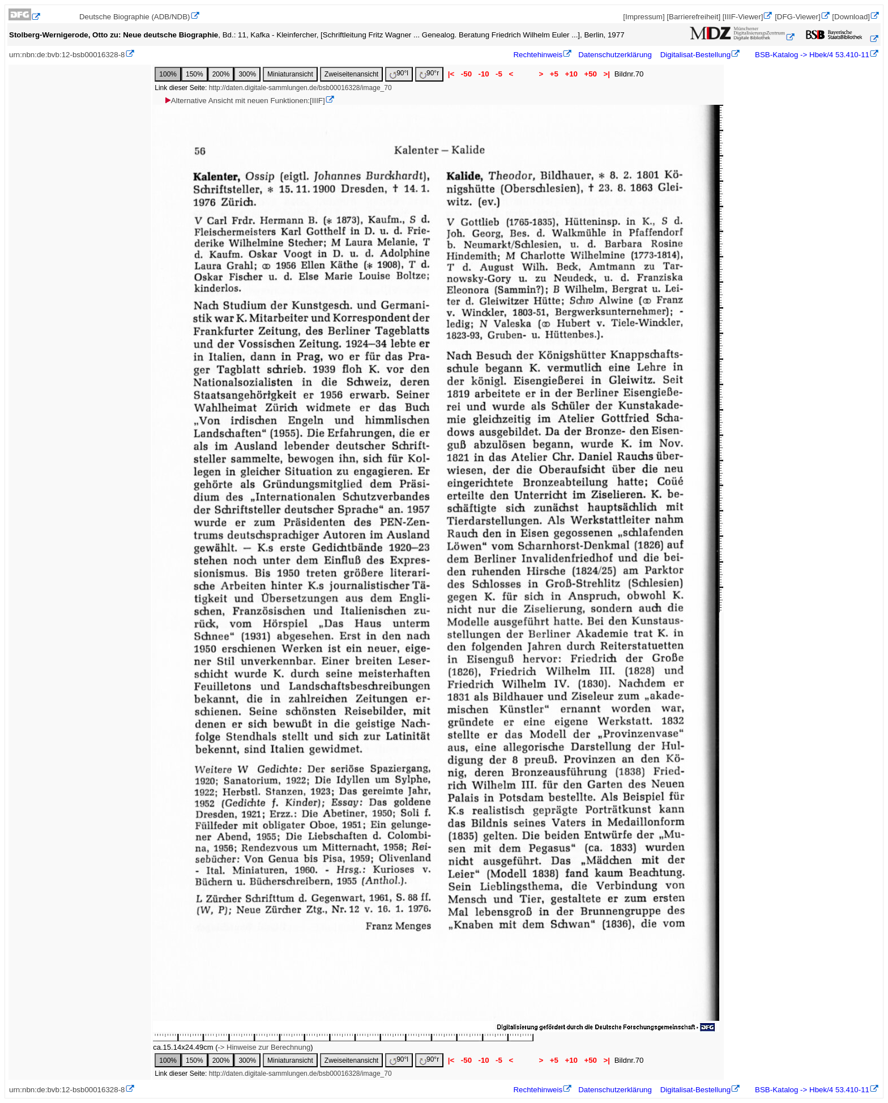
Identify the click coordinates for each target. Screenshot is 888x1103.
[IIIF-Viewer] (743, 16)
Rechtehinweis (537, 54)
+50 (590, 74)
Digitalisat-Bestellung (695, 54)
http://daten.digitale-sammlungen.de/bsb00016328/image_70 (300, 88)
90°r (429, 74)
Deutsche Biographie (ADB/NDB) (134, 16)
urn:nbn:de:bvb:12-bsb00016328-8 (67, 54)
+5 (554, 74)
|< (451, 74)
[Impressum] (643, 16)
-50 (466, 74)
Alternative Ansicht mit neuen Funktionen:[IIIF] (244, 100)
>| (606, 74)
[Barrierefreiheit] (693, 16)
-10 (484, 74)
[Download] (851, 16)
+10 (571, 74)
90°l (399, 74)
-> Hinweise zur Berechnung (263, 1047)
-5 (498, 74)
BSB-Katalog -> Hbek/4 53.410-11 (811, 54)
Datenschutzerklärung (615, 54)
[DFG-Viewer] (797, 16)
